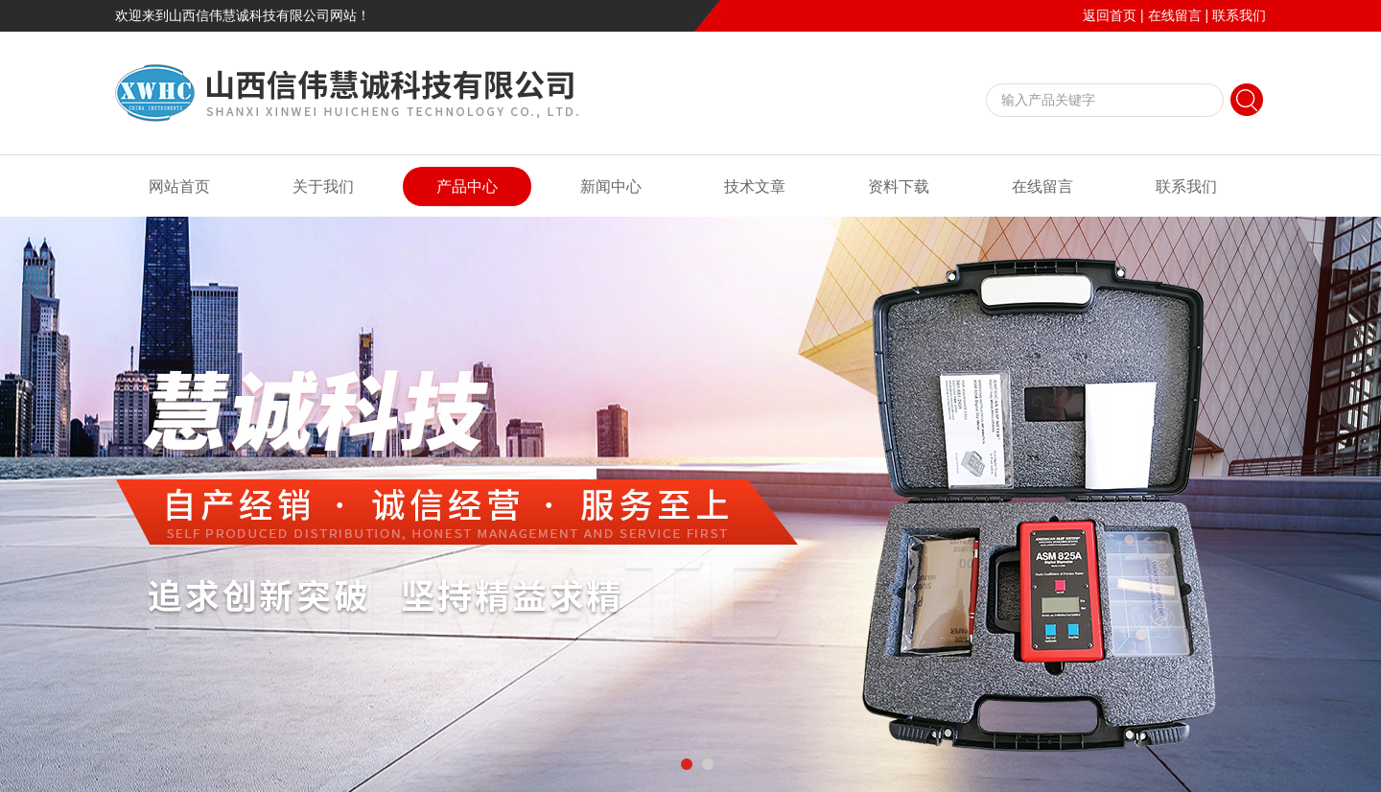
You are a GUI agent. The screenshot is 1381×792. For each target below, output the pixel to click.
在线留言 (1175, 15)
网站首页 (179, 186)
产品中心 (467, 186)
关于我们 (323, 186)
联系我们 (1239, 15)
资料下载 (898, 186)
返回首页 (1109, 15)
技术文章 (754, 186)
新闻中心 (611, 186)
